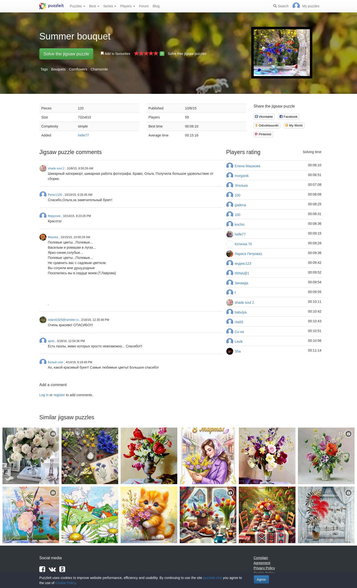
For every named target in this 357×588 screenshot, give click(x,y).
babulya (241, 312)
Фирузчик (54, 216)
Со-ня (239, 332)
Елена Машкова (247, 166)
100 (237, 195)
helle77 (83, 135)
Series (109, 6)
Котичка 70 (243, 244)
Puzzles (77, 6)
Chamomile (99, 69)
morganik (242, 176)
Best (94, 6)
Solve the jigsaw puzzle (66, 53)
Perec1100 (55, 194)
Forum (144, 6)
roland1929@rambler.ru (63, 320)
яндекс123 (243, 263)
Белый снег (55, 362)
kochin (239, 224)
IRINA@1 (242, 273)
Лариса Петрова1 (248, 254)
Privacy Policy (264, 568)
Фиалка (53, 237)
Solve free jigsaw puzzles (187, 54)
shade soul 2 (244, 302)
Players (127, 6)
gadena (240, 205)
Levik (239, 341)
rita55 (239, 322)
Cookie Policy (65, 583)
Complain (261, 558)
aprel (51, 341)
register (59, 395)
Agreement (262, 563)
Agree (261, 579)
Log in (44, 395)
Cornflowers (78, 69)
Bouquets (58, 69)
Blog (156, 6)
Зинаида (241, 283)
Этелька (241, 185)
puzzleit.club (212, 578)
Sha (238, 351)
